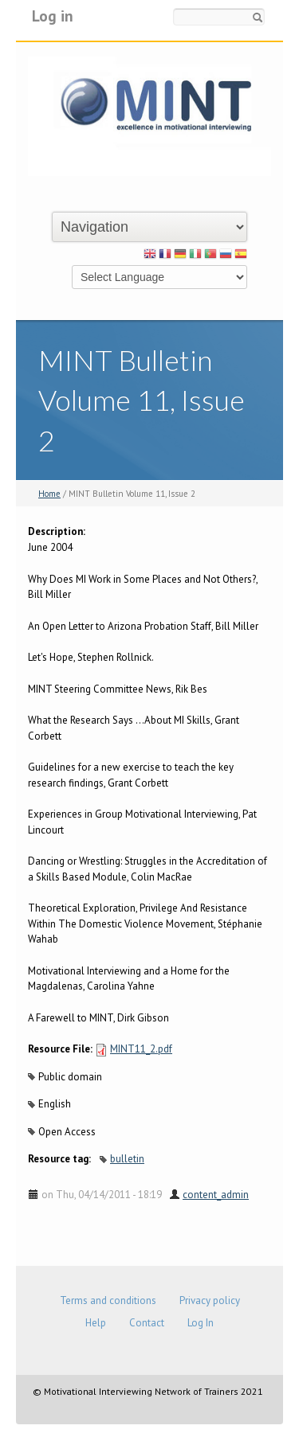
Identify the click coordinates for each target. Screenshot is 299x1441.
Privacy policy (209, 1300)
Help (95, 1323)
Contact (146, 1323)
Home (49, 493)
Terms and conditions (108, 1300)
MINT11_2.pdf (141, 1049)
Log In (200, 1323)
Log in (52, 15)
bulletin (127, 1159)
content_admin (216, 1194)
